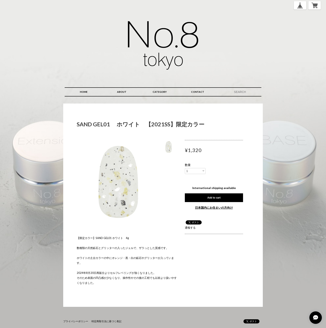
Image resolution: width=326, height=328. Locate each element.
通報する (190, 227)
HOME (84, 91)
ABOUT (121, 91)
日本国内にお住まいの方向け (214, 207)
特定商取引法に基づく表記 (106, 321)
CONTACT (197, 91)
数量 (188, 164)
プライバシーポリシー (75, 321)
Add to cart (213, 197)
